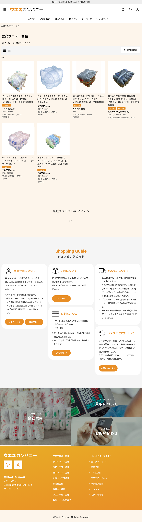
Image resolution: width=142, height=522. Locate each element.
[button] (4, 9)
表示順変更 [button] (130, 50)
